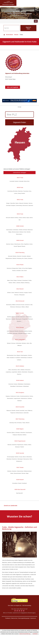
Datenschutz (14, 618)
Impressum (33, 618)
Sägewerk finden (28, 28)
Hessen (16, 34)
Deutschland (8, 34)
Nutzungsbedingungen (23, 618)
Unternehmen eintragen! (19, 172)
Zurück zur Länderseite (10, 505)
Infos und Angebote (12, 87)
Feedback (7, 618)
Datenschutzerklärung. (25, 633)
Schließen (35, 633)
